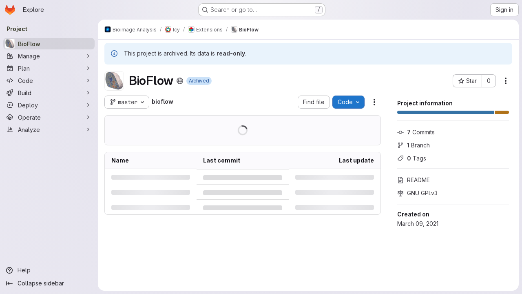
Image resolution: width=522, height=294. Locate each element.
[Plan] (49, 68)
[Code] (49, 80)
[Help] (49, 270)
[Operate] (49, 117)
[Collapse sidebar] (49, 283)
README (413, 179)
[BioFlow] (49, 43)
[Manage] (49, 56)
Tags (411, 158)
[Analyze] (49, 129)
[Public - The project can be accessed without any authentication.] (180, 81)
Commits (416, 132)
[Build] (49, 92)
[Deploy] (49, 105)
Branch (413, 145)
